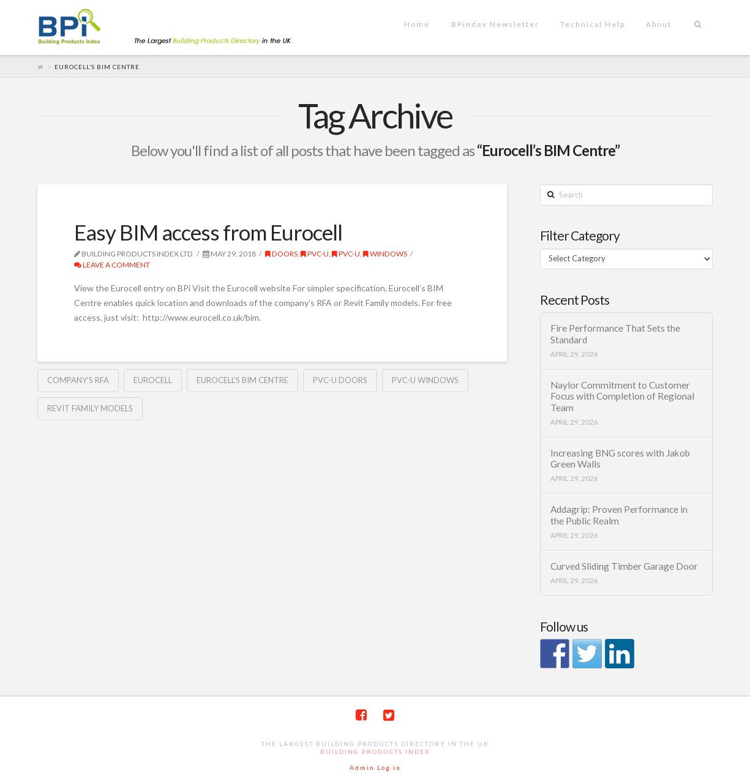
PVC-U (315, 253)
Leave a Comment (112, 264)
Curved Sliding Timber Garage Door (624, 566)
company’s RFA (78, 380)
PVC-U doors (340, 380)
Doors (281, 253)
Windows (385, 253)
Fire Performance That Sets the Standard (615, 334)
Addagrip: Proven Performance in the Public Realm (619, 515)
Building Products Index (375, 751)
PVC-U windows (425, 380)
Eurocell (152, 380)
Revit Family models (90, 408)
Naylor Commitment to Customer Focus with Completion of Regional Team (622, 396)
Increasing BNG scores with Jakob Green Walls (620, 458)
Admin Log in (375, 767)
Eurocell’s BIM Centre (242, 380)
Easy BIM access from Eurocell (208, 232)
